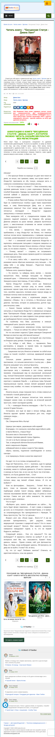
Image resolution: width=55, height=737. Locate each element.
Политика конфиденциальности (36, 723)
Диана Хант (16, 97)
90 (36, 161)
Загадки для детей (9, 725)
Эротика (44, 78)
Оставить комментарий (14, 640)
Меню (9, 16)
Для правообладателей (17, 723)
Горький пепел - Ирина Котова (15, 680)
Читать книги (36, 78)
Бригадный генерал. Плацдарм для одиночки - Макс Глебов (25, 694)
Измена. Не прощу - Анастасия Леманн (18, 665)
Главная (6, 723)
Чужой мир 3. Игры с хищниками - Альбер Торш (21, 710)
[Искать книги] (48, 15)
